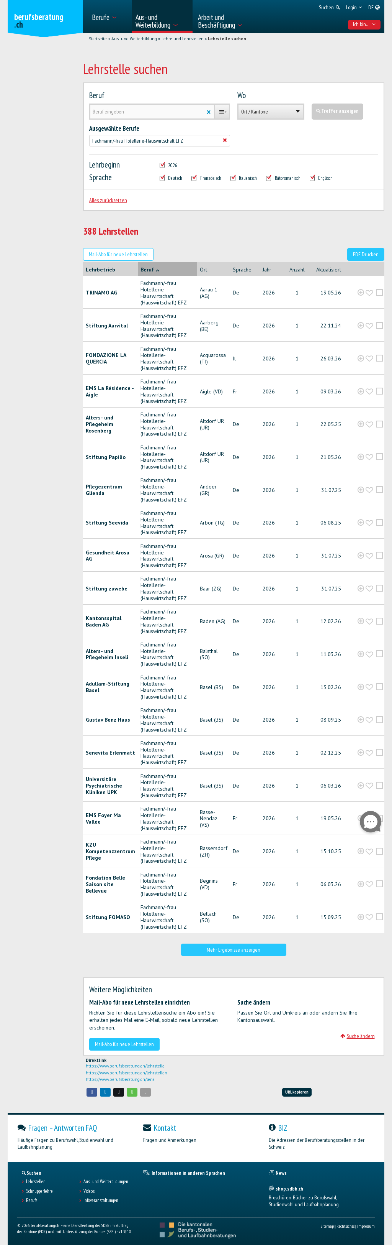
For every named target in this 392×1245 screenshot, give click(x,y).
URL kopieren (297, 1092)
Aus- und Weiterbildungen (105, 1182)
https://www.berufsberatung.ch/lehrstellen (126, 1073)
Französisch (206, 178)
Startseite (98, 38)
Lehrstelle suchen (227, 38)
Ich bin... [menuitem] (364, 24)
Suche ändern (357, 1036)
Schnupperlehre (39, 1191)
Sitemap (327, 1226)
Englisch (321, 178)
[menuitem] (109, 16)
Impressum (366, 1226)
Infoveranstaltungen (100, 1200)
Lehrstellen (36, 1182)
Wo (241, 95)
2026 (169, 166)
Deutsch (171, 178)
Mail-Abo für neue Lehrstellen (118, 254)
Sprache (100, 178)
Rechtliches (345, 1226)
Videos (89, 1191)
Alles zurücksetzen (108, 200)
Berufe (32, 1200)
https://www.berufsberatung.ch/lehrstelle (125, 1066)
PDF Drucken (366, 254)
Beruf (97, 95)
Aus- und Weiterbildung (134, 38)
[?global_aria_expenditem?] (361, 292)
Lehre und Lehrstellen (183, 38)
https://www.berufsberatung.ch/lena (120, 1079)
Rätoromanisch (283, 178)
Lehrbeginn (104, 165)
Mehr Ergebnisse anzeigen (233, 949)
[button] (92, 1092)
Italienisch (243, 178)
